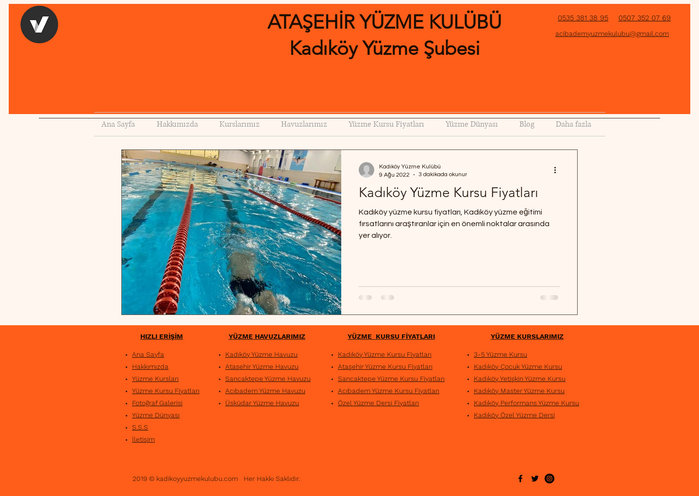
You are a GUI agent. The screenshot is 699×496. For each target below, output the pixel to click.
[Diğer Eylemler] (558, 170)
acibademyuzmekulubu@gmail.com (612, 33)
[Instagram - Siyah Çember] (549, 478)
